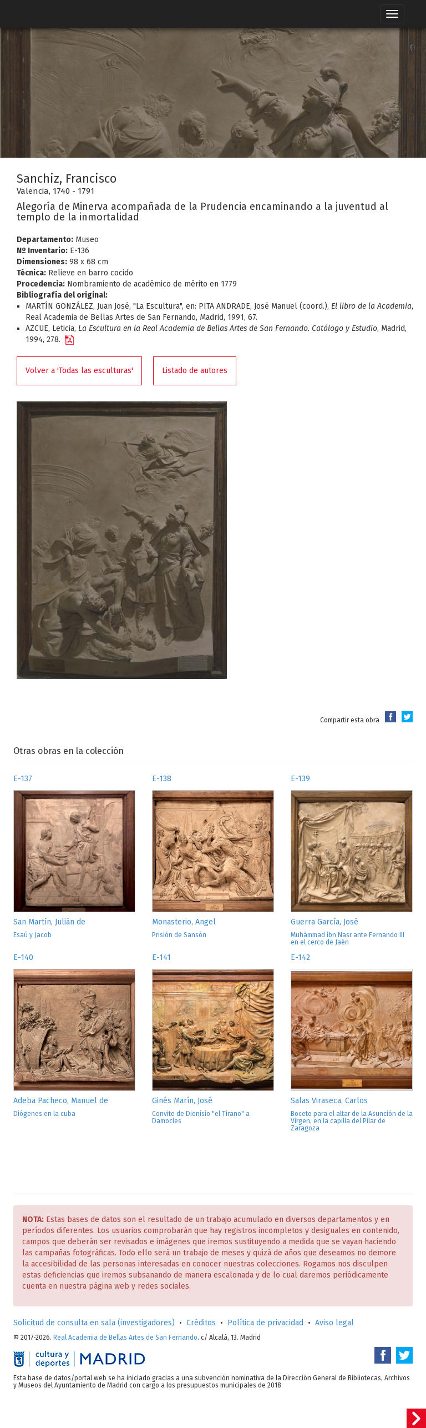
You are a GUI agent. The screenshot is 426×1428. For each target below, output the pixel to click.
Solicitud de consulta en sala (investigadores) (94, 1323)
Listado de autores (194, 370)
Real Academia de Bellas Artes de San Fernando (125, 1337)
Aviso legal (334, 1323)
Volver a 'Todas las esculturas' (79, 370)
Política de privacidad (265, 1323)
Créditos (201, 1323)
